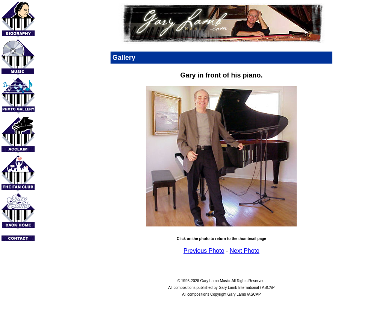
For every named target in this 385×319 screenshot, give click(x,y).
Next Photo (244, 251)
